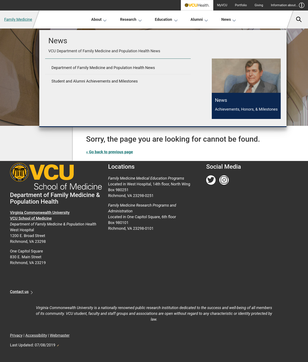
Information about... (288, 5)
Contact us (19, 291)
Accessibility (36, 335)
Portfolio (241, 5)
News (228, 19)
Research (131, 19)
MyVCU (222, 5)
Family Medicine (18, 19)
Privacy (16, 335)
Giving (259, 5)
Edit (57, 344)
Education (166, 19)
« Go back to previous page (109, 152)
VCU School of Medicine (31, 218)
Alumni (199, 19)
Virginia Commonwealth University (40, 212)
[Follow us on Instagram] (224, 180)
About (99, 19)
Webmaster (60, 335)
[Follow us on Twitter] (211, 180)
